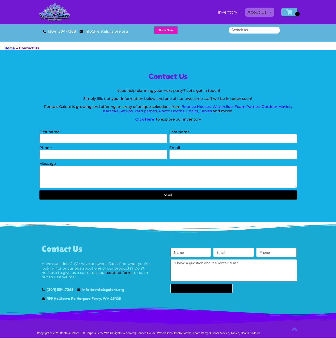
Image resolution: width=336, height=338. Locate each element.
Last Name (179, 132)
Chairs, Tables (199, 111)
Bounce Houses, (196, 106)
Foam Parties (247, 106)
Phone (45, 148)
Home (10, 48)
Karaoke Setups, (118, 111)
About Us (259, 12)
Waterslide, (223, 106)
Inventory (230, 12)
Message (47, 163)
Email (174, 148)
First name (49, 132)
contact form (119, 272)
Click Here (145, 119)
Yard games (146, 111)
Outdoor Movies (276, 106)
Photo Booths (171, 111)
